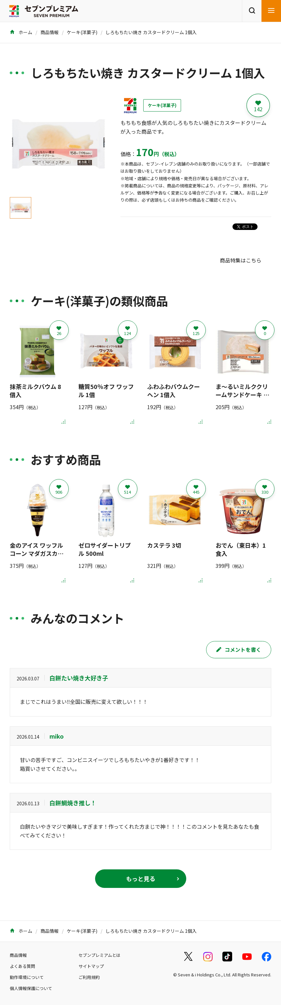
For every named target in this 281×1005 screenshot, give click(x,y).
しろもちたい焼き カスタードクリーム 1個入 (151, 32)
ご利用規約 (89, 977)
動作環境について (27, 977)
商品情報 (49, 32)
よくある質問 (22, 966)
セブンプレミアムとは (99, 955)
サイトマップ (91, 966)
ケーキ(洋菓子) (82, 32)
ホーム (21, 32)
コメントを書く (238, 649)
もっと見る (140, 878)
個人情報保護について (31, 988)
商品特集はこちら (240, 260)
